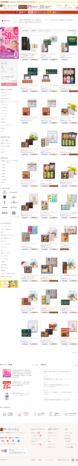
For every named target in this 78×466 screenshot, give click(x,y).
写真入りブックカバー (5, 253)
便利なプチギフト (5, 267)
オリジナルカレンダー (36, 438)
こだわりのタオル (5, 258)
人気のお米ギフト (5, 264)
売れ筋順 (39, 30)
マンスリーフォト (35, 435)
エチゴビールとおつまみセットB (67, 149)
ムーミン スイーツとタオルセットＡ (28, 243)
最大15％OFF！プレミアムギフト (8, 235)
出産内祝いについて (52, 432)
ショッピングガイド (69, 444)
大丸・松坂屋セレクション (6, 238)
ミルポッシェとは (68, 432)
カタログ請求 (67, 447)
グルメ (24, 27)
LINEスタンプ (34, 432)
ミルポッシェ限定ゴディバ (6, 229)
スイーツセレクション (5, 244)
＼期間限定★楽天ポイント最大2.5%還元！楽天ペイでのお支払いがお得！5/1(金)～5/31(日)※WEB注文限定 (21, 384)
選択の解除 (14, 80)
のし (49, 438)
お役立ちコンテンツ (52, 447)
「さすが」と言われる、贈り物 (7, 273)
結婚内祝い (3, 270)
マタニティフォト (35, 444)
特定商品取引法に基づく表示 (63, 459)
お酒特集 (3, 261)
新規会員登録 (67, 438)
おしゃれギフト (4, 255)
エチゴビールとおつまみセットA (47, 180)
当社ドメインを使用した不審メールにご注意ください (30, 22)
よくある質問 (67, 441)
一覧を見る (33, 365)
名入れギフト (4, 241)
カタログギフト (4, 247)
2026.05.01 (15, 19)
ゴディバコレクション (5, 226)
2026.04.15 (47, 19)
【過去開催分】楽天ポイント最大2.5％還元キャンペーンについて (57, 379)
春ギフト (3, 232)
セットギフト (29, 27)
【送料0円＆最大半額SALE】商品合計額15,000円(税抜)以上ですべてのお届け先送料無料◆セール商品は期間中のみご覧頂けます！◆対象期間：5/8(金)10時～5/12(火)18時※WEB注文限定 (21, 374)
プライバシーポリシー (49, 459)
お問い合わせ (67, 435)
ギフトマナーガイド (52, 435)
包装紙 (49, 441)
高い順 (48, 30)
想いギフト (3, 250)
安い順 (44, 30)
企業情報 (33, 459)
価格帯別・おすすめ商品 (6, 276)
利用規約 (40, 459)
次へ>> (75, 33)
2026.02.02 (15, 22)
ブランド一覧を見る (13, 216)
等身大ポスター (34, 441)
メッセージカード (52, 444)
